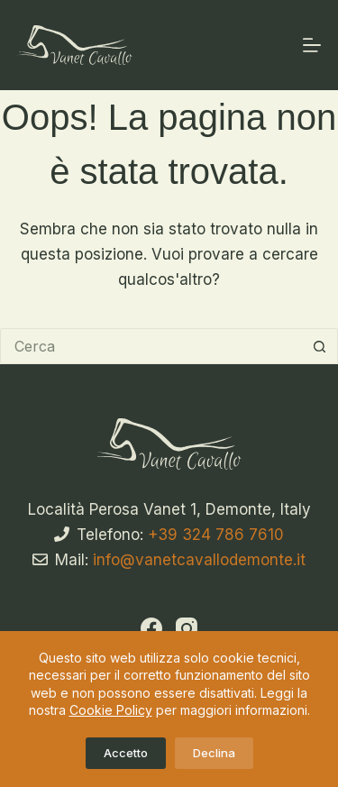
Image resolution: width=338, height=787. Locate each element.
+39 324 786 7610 (216, 535)
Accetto (126, 753)
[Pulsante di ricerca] (320, 346)
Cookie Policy (110, 710)
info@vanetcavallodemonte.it (199, 560)
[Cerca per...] (151, 346)
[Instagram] (186, 628)
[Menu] (312, 45)
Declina (214, 753)
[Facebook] (151, 628)
